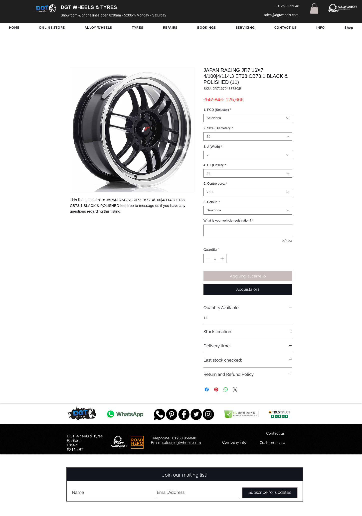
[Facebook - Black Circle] (183, 414)
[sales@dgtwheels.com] (281, 15)
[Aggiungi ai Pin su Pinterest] (216, 389)
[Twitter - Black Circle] (196, 414)
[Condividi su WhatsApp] (226, 389)
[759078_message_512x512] (159, 414)
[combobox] (247, 118)
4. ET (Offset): (214, 165)
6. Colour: (211, 202)
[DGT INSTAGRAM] (208, 414)
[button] (314, 8)
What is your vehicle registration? (228, 220)
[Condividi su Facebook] (207, 389)
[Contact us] (275, 433)
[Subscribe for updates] (270, 492)
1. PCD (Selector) (217, 110)
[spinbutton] (214, 258)
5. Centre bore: (215, 183)
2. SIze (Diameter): (218, 128)
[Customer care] (272, 442)
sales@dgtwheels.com (181, 442)
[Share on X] (235, 389)
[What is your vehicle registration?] (248, 230)
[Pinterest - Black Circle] (171, 414)
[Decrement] (207, 258)
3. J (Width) (212, 146)
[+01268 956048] (287, 6)
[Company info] (234, 442)
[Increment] (222, 258)
